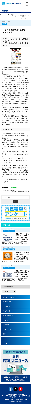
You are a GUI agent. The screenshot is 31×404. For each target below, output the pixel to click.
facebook (11, 389)
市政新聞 (6, 324)
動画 (5, 231)
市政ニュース (11, 231)
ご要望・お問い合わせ (10, 297)
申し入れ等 (6, 311)
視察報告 (6, 320)
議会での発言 (7, 301)
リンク (5, 338)
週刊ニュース (7, 329)
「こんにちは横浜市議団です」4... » (21, 16)
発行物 (4, 23)
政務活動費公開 (8, 315)
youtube (20, 389)
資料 (4, 334)
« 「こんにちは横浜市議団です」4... (9, 14)
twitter (15, 389)
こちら (19, 154)
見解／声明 (6, 306)
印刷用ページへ (26, 19)
